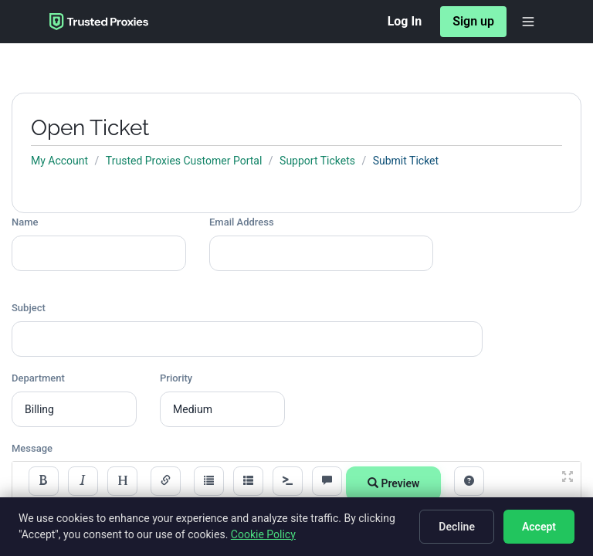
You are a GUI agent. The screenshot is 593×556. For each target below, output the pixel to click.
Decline (457, 526)
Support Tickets (317, 160)
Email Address (241, 222)
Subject (29, 308)
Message (32, 448)
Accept (539, 526)
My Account (59, 160)
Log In (405, 21)
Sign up (473, 21)
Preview (393, 483)
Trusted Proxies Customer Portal (184, 160)
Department (38, 378)
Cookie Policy (263, 534)
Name (25, 222)
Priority (176, 378)
